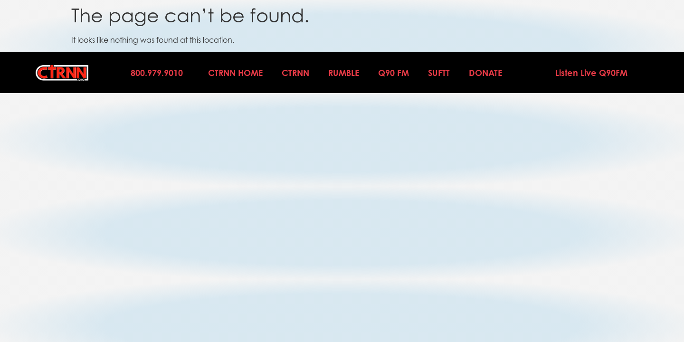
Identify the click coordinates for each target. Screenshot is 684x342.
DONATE (485, 72)
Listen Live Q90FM (591, 72)
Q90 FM (393, 72)
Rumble (343, 72)
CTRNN (295, 72)
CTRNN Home (235, 72)
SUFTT (439, 72)
